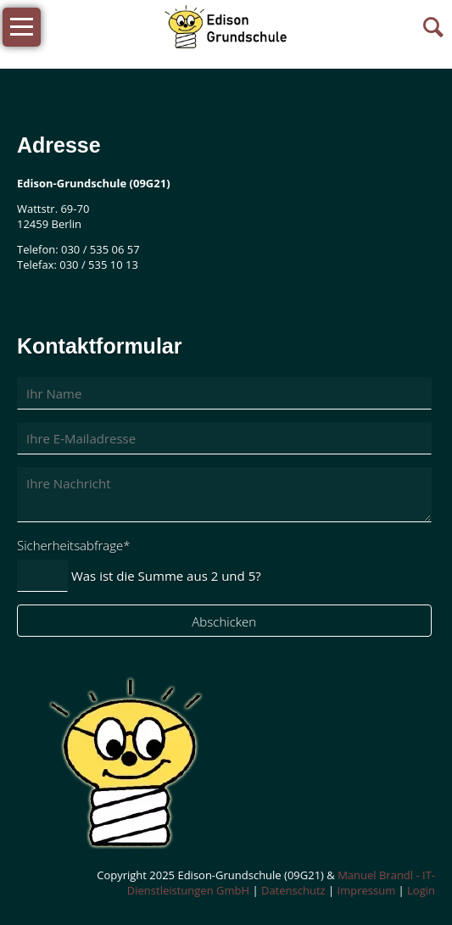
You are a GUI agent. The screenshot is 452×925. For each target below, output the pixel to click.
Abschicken (224, 621)
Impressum (367, 890)
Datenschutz (293, 890)
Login (421, 890)
